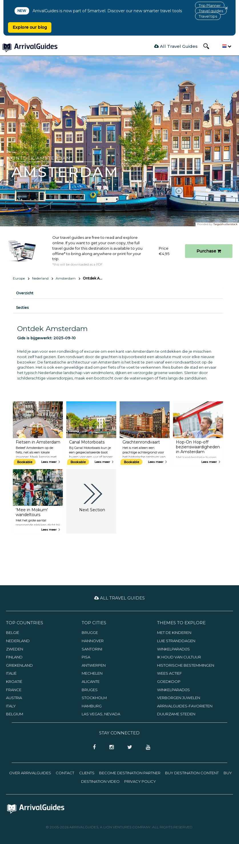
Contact (65, 773)
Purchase (208, 251)
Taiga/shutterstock (225, 224)
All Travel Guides (176, 46)
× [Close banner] (226, 8)
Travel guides (211, 11)
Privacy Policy (140, 781)
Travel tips (208, 16)
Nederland (40, 278)
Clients (87, 773)
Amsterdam (66, 278)
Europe (19, 278)
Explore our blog (30, 27)
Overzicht (24, 293)
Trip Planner (210, 5)
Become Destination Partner (129, 773)
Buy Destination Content (192, 773)
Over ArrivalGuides (30, 773)
